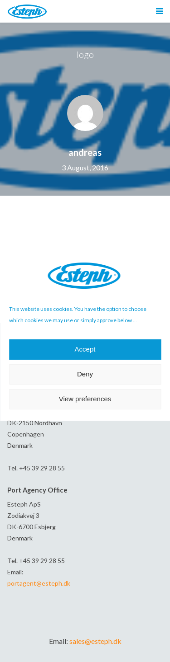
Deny (85, 374)
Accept (85, 349)
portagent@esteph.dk (38, 583)
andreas (85, 152)
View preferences (85, 399)
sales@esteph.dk (95, 641)
